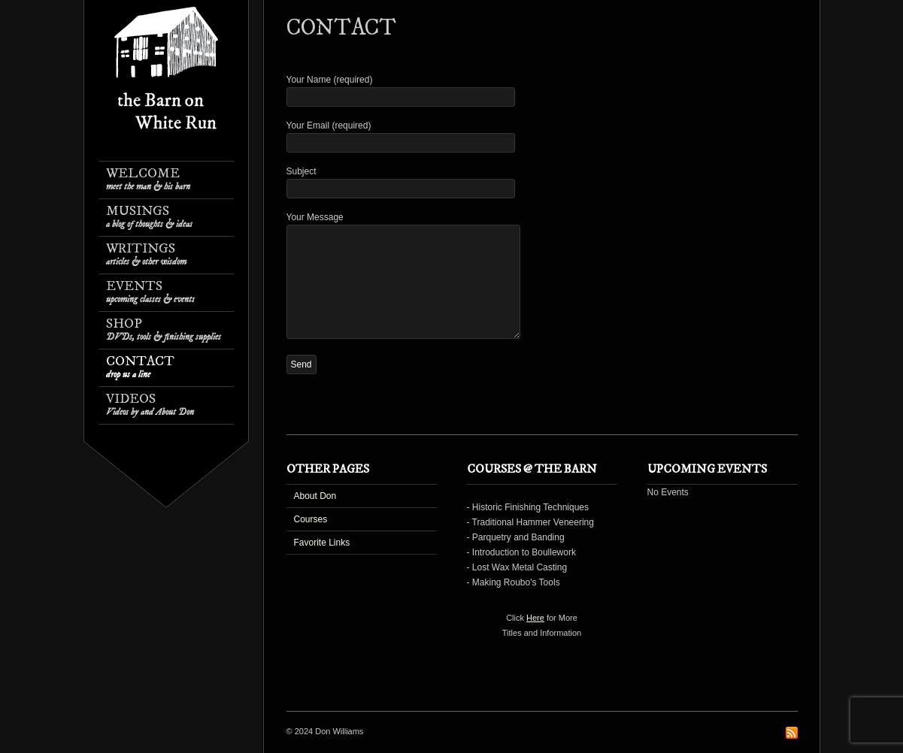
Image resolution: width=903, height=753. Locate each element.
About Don (315, 496)
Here (535, 617)
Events (150, 292)
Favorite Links (322, 542)
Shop (163, 329)
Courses (311, 519)
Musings (149, 217)
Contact (140, 367)
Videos (150, 405)
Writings (146, 254)
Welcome (148, 179)
